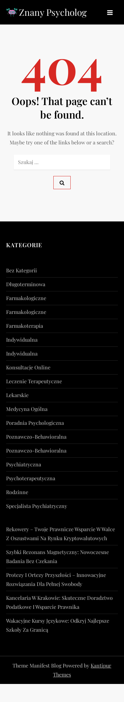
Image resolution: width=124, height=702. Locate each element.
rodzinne (17, 492)
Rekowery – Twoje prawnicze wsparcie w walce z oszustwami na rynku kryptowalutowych (60, 533)
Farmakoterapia (24, 325)
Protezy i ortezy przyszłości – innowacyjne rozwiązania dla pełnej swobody (56, 579)
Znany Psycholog (53, 12)
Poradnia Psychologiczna (35, 422)
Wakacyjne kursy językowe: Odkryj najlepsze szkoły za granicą (57, 625)
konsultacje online (28, 367)
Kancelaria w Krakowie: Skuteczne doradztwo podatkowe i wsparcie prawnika (59, 602)
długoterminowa (25, 284)
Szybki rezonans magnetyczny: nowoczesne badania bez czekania (57, 556)
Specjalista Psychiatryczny (36, 505)
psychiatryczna (23, 464)
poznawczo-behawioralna (36, 436)
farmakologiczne (26, 298)
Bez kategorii (21, 270)
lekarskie (17, 395)
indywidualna (22, 339)
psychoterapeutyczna (30, 478)
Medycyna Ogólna (27, 408)
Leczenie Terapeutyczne (34, 381)
